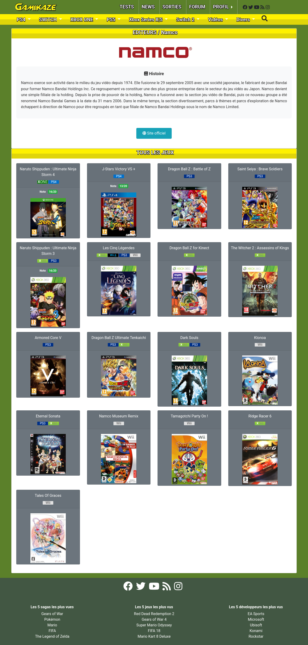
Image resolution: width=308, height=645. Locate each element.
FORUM (197, 7)
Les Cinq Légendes (119, 248)
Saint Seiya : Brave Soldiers (260, 169)
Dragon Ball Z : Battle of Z (189, 169)
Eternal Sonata (48, 416)
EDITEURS (145, 32)
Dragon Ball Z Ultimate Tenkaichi (119, 337)
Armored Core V (48, 337)
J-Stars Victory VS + (118, 169)
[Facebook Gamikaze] (245, 7)
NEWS (148, 7)
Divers (244, 19)
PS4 (22, 19)
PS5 (112, 19)
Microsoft (256, 619)
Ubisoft (256, 625)
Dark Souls (189, 337)
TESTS (127, 7)
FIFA (52, 631)
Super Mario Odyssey (154, 625)
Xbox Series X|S (146, 19)
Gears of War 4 (154, 619)
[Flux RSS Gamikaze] (263, 7)
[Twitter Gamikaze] (251, 7)
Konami (256, 631)
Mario (52, 625)
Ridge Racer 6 (259, 416)
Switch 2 (186, 19)
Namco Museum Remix (118, 416)
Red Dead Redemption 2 (154, 614)
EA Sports (256, 614)
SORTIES (171, 7)
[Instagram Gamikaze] (268, 7)
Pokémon (52, 619)
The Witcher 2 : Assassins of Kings (260, 248)
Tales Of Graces (48, 495)
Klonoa (260, 337)
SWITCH (48, 19)
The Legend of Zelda (52, 636)
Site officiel (154, 133)
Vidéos (216, 19)
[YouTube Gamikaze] (257, 7)
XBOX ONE (82, 19)
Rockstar (256, 636)
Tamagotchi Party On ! (189, 416)
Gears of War (52, 614)
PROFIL (221, 7)
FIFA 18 (154, 631)
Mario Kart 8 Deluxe (154, 636)
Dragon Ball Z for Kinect (189, 248)
